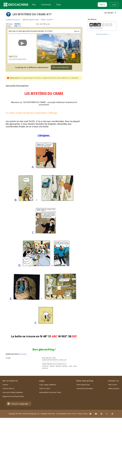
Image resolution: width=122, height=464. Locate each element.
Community (46, 4)
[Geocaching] (16, 4)
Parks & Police (44, 388)
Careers (5, 385)
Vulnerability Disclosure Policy (50, 392)
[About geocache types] (8, 14)
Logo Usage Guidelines (47, 385)
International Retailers (84, 388)
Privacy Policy (82, 414)
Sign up (102, 4)
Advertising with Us (102, 34)
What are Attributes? (96, 28)
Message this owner (32, 20)
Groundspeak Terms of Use (66, 414)
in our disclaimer (72, 78)
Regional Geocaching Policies (13, 396)
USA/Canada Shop (83, 385)
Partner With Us (8, 388)
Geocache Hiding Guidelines (13, 392)
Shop (58, 4)
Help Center (112, 385)
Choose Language (18, 403)
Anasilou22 (16, 20)
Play (34, 4)
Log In (114, 4)
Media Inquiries (113, 388)
